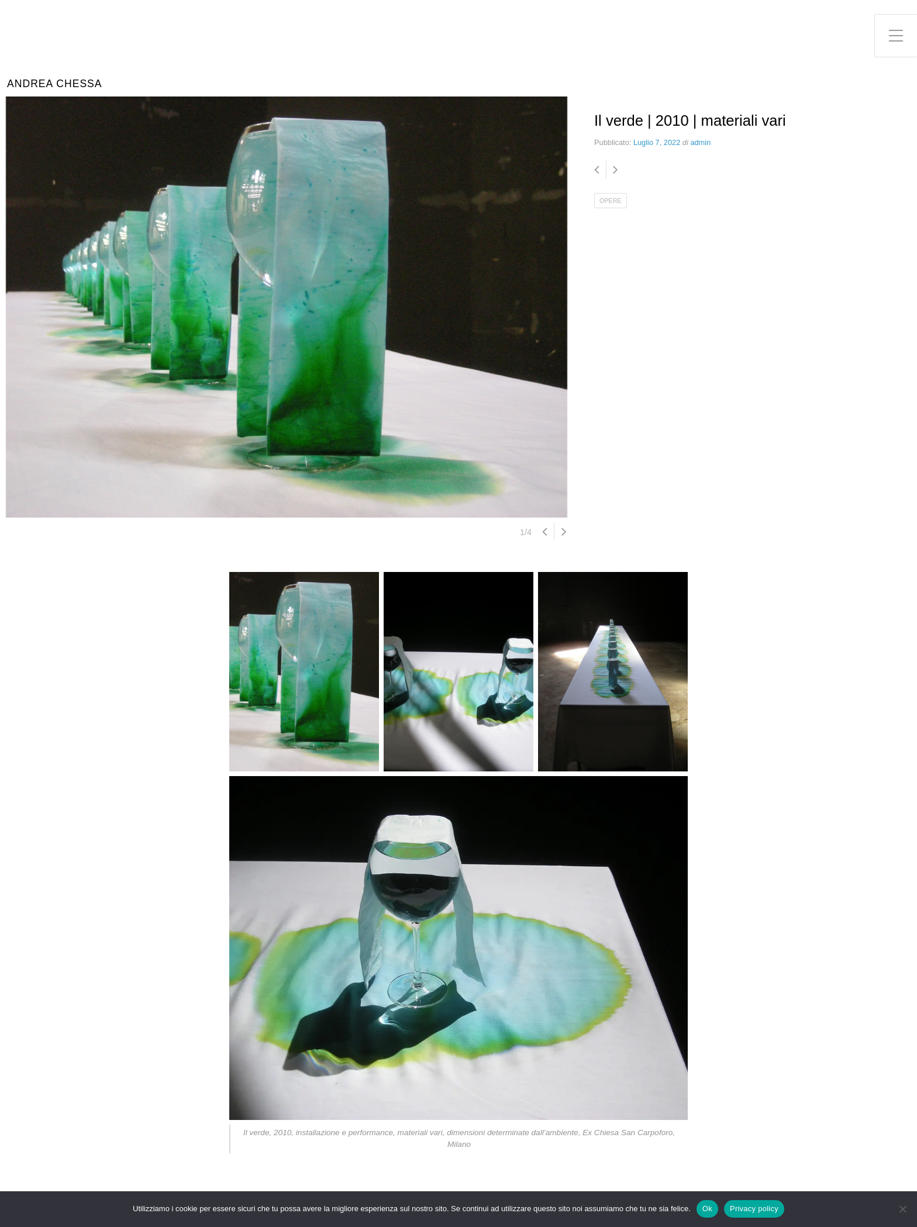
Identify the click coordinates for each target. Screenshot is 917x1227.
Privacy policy (754, 1208)
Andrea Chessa (54, 83)
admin (700, 142)
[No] (902, 1209)
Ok (707, 1208)
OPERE (610, 200)
